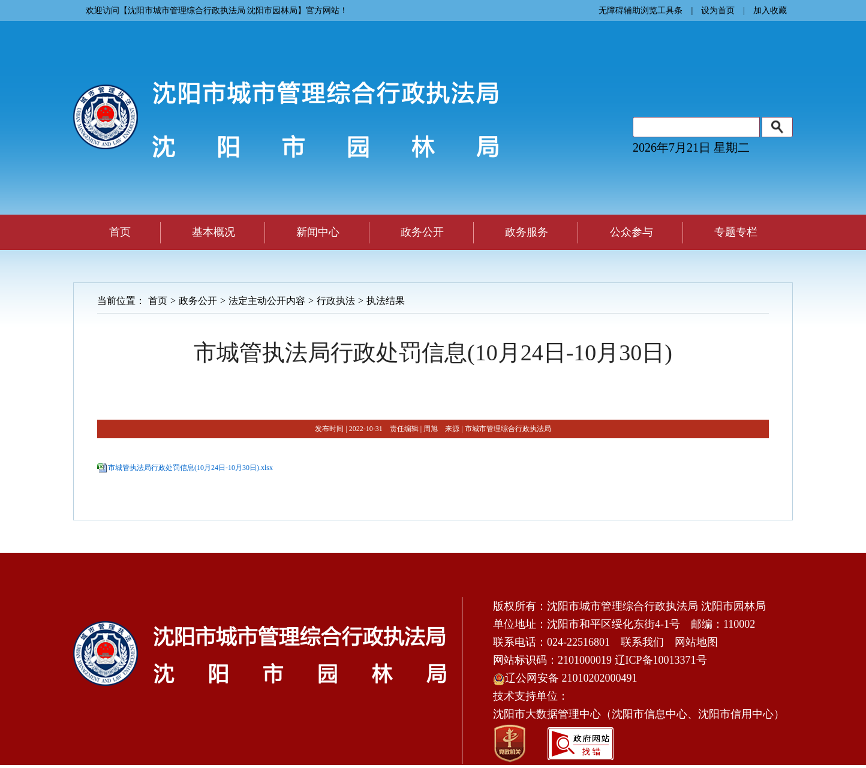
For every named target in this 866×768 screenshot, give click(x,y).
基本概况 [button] (213, 232)
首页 (120, 232)
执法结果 (385, 301)
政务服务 (526, 232)
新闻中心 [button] (317, 232)
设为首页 (718, 10)
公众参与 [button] (631, 232)
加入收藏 (770, 10)
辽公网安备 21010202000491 (565, 678)
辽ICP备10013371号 (661, 660)
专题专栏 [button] (735, 232)
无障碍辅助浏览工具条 (640, 10)
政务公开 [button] (422, 232)
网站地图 (696, 642)
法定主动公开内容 (266, 301)
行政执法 (336, 301)
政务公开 (198, 301)
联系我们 (642, 642)
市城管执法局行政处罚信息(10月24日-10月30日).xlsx (190, 467)
